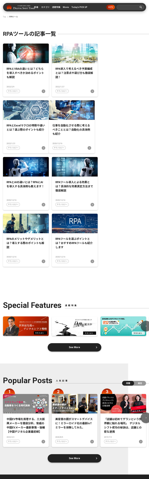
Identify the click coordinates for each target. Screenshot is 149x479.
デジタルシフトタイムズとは (25, 457)
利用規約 (82, 462)
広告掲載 (64, 462)
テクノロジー (13, 91)
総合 (140, 326)
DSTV (110, 7)
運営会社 (81, 457)
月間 (128, 326)
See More (74, 290)
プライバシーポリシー (125, 457)
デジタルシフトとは (58, 457)
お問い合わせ (100, 457)
